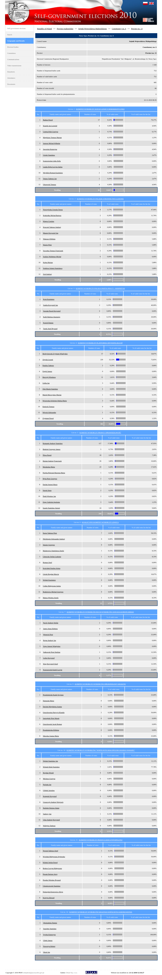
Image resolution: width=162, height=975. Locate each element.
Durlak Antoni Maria (50, 484)
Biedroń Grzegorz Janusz (51, 449)
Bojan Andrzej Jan (49, 640)
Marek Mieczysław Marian (52, 395)
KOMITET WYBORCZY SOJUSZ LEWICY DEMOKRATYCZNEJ (100, 109)
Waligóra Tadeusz (49, 826)
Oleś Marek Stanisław (50, 389)
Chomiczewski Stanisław (51, 886)
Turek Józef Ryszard (50, 329)
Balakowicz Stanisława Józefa (53, 551)
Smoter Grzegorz (49, 545)
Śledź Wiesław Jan (49, 496)
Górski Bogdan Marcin (51, 574)
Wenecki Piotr (48, 634)
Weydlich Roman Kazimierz (53, 173)
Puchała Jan (47, 784)
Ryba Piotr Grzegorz (50, 479)
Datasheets (11, 72)
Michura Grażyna (49, 779)
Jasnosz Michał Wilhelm (51, 143)
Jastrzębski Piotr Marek (51, 718)
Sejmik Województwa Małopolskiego (92, 29)
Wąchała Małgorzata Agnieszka (54, 857)
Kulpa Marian (48, 262)
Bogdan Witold (48, 773)
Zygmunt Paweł (48, 418)
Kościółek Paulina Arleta (51, 568)
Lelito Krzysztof (49, 658)
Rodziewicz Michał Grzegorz (53, 592)
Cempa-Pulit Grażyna (50, 132)
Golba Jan (46, 383)
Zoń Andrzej (47, 274)
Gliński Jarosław (49, 790)
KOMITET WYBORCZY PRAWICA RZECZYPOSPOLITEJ (100, 840)
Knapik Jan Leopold (50, 126)
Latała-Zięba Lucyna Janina (52, 167)
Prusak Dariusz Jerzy (50, 874)
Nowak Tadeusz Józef (50, 851)
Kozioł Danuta (48, 323)
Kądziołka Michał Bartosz (52, 215)
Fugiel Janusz (47, 371)
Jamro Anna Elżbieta (50, 629)
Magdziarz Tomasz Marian (52, 137)
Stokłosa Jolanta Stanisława (52, 268)
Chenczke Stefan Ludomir (52, 557)
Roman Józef (47, 562)
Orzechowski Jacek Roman (52, 724)
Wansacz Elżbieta (49, 239)
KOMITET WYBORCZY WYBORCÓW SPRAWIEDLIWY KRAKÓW (100, 684)
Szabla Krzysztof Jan (50, 305)
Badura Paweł (48, 120)
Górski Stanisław (49, 155)
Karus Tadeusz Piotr (50, 533)
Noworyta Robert (49, 946)
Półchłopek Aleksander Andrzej (54, 539)
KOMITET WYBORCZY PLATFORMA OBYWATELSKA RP (100, 343)
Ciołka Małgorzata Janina (52, 586)
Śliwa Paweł (47, 455)
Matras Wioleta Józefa (50, 598)
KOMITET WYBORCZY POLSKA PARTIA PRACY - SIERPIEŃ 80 (100, 288)
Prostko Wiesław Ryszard (52, 880)
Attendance (11, 78)
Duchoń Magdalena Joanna (52, 707)
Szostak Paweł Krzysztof (52, 311)
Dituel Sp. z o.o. (72, 973)
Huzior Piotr (47, 245)
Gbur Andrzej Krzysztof (51, 820)
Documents (11, 84)
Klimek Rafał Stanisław (51, 767)
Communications (13, 59)
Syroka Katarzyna (49, 934)
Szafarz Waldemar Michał (52, 256)
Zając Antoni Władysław (51, 646)
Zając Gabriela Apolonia (51, 502)
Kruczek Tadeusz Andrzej (52, 227)
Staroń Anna (47, 490)
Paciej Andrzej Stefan (50, 623)
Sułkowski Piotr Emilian (51, 652)
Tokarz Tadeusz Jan (50, 179)
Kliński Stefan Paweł (50, 862)
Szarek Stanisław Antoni (51, 508)
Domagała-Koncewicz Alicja (53, 892)
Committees (11, 53)
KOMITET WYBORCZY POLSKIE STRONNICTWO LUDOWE (100, 199)
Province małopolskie (65, 29)
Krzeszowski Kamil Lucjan (52, 670)
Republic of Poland (44, 29)
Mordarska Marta (49, 467)
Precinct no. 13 (137, 29)
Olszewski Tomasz (49, 184)
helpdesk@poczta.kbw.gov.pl (34, 973)
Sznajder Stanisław (49, 929)
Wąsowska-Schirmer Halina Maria (55, 401)
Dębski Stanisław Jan (50, 761)
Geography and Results (16, 41)
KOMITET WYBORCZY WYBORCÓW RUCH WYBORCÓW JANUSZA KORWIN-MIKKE (100, 612)
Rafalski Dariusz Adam (51, 808)
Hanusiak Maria (48, 701)
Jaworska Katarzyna (50, 149)
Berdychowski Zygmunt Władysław (55, 354)
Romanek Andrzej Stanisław (52, 443)
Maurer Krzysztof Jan (50, 233)
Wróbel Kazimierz (49, 580)
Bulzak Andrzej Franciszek (52, 461)
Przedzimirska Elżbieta (51, 730)
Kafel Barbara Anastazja (51, 317)
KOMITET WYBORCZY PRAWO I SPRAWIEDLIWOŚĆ (100, 433)
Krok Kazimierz (48, 299)
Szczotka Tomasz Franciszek (53, 251)
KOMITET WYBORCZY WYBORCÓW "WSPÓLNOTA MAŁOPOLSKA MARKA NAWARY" (101, 750)
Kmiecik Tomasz (48, 406)
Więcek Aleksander (49, 412)
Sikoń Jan (46, 952)
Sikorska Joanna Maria (51, 736)
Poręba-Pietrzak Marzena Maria (54, 473)
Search (9, 35)
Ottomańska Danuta (50, 923)
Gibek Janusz (48, 940)
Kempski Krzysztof (50, 796)
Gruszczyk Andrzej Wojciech (53, 802)
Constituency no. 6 (119, 29)
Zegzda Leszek (48, 360)
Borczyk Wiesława (49, 377)
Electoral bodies (13, 47)
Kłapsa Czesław (48, 221)
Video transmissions (14, 66)
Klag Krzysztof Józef (50, 664)
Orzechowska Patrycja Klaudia (53, 712)
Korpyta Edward (48, 898)
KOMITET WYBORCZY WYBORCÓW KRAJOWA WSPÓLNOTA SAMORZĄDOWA (100, 912)
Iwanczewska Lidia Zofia (52, 161)
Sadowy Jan (47, 814)
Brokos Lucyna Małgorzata (52, 868)
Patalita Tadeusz (48, 365)
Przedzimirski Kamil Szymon (53, 695)
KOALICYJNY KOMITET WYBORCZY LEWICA (100, 522)
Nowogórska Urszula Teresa (53, 209)
